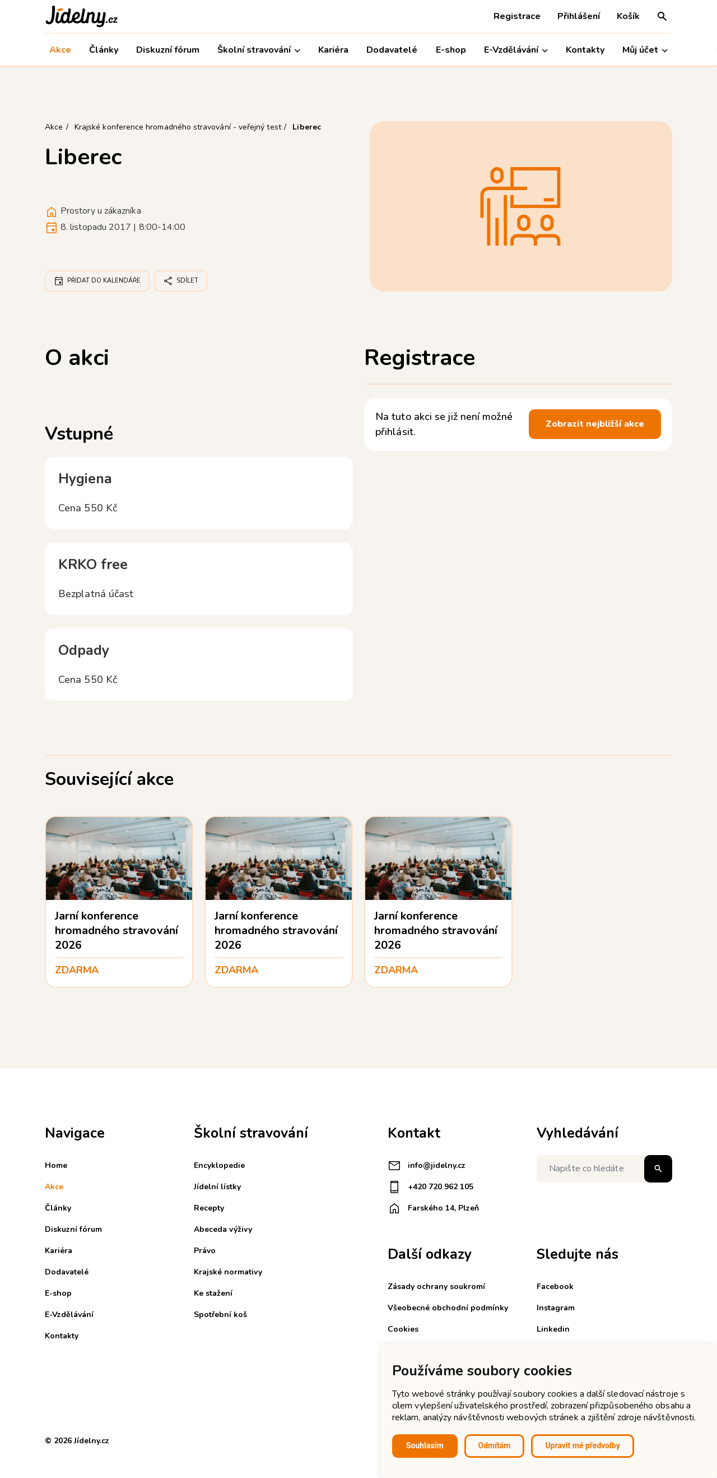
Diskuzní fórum (167, 50)
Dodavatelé (392, 50)
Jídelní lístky (217, 1186)
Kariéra (333, 50)
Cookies (403, 1329)
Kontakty (585, 50)
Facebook (555, 1286)
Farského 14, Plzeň (433, 1208)
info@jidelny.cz (426, 1165)
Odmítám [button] (494, 1445)
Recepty (209, 1208)
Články (103, 50)
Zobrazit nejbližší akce (595, 424)
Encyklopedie (219, 1165)
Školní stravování (258, 50)
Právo (205, 1250)
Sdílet (180, 281)
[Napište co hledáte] (604, 1169)
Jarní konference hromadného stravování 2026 (116, 930)
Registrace (517, 16)
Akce (60, 50)
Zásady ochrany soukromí (436, 1286)
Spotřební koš (220, 1314)
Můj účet (645, 50)
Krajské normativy (228, 1272)
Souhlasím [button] (425, 1445)
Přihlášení (578, 16)
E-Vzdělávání (516, 50)
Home (56, 1165)
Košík (628, 16)
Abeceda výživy (223, 1229)
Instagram (556, 1308)
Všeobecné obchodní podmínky (448, 1308)
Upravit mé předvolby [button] (582, 1445)
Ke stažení (213, 1293)
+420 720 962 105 (430, 1187)
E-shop (451, 50)
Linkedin (553, 1329)
